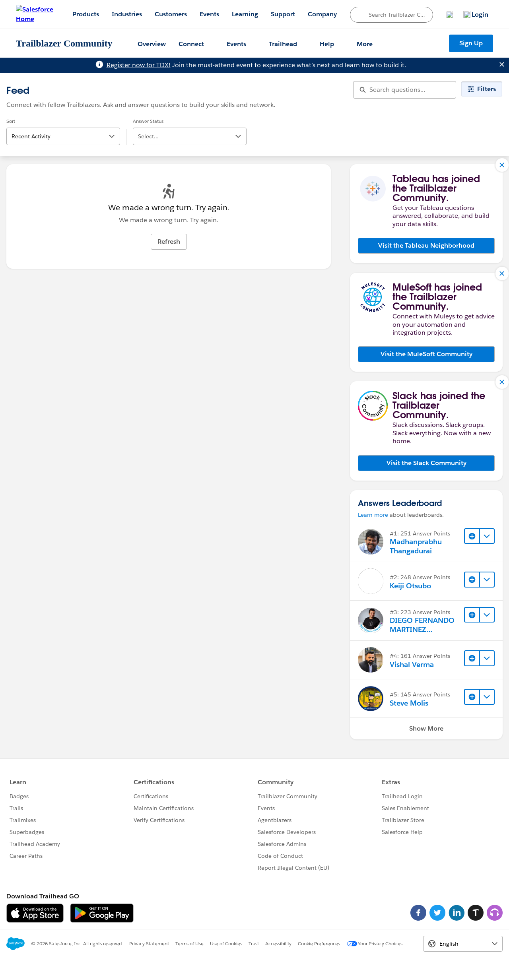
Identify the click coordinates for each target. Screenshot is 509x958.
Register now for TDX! (139, 65)
